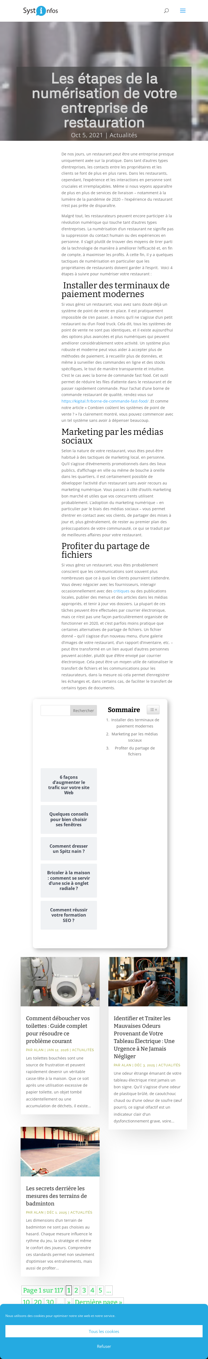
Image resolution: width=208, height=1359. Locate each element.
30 (50, 1302)
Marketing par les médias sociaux (135, 736)
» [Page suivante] (68, 1302)
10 (26, 1302)
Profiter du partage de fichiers (135, 751)
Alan (39, 1050)
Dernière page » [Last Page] (98, 1302)
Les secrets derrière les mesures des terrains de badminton (56, 1196)
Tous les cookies (104, 1331)
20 (38, 1302)
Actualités (123, 135)
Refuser (104, 1346)
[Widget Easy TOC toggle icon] (153, 709)
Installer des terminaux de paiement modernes (134, 722)
